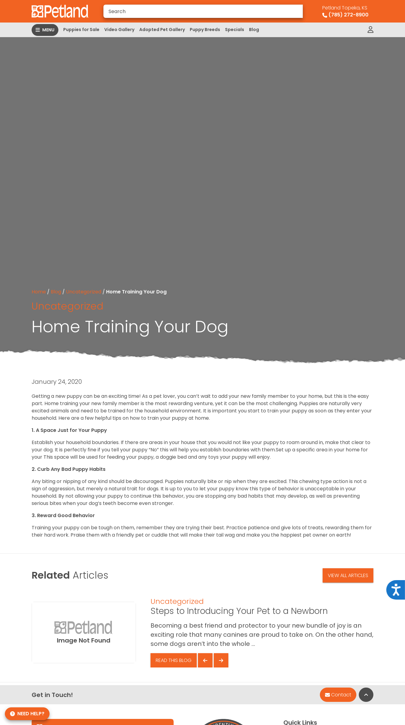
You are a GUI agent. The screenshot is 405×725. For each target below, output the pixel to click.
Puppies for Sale (81, 29)
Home (39, 291)
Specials (234, 29)
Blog (254, 29)
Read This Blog (174, 660)
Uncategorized (83, 291)
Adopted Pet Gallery (162, 29)
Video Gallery (119, 29)
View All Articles (348, 575)
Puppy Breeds (205, 29)
